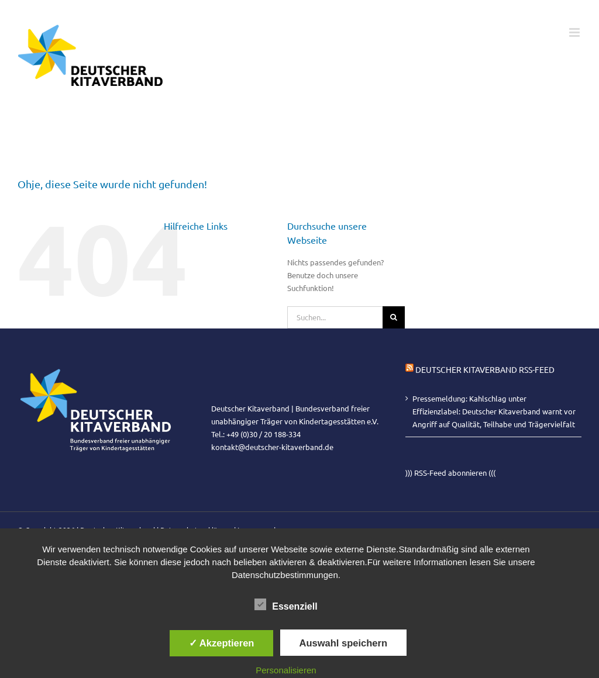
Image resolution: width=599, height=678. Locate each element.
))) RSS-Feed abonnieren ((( (450, 473)
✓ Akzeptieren (221, 643)
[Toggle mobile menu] (575, 32)
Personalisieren (286, 670)
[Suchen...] (335, 317)
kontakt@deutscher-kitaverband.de (272, 447)
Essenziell (285, 605)
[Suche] (394, 317)
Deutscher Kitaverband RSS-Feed (485, 369)
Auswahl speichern (343, 643)
